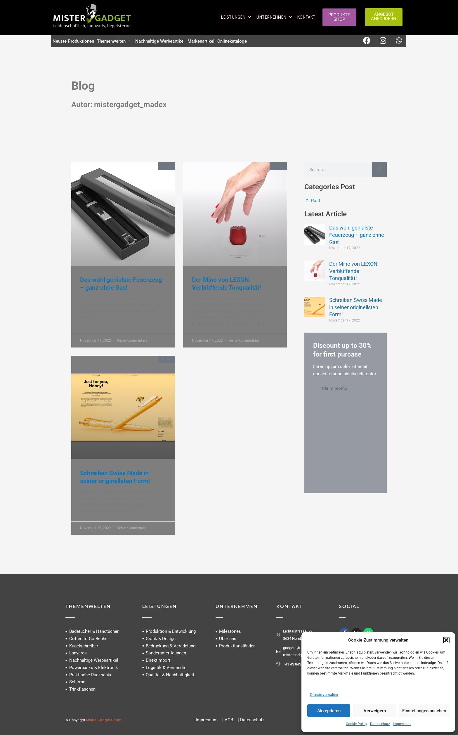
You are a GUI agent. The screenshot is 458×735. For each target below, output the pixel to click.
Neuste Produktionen (73, 41)
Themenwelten (114, 41)
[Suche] (379, 169)
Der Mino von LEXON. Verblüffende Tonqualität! (354, 271)
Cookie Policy (356, 724)
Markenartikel (201, 41)
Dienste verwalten (324, 695)
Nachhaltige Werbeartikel (160, 41)
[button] (446, 640)
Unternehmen (274, 17)
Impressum (402, 724)
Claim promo (334, 388)
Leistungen (236, 17)
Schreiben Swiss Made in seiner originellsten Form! (355, 307)
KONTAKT (289, 606)
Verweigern (375, 710)
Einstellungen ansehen (424, 710)
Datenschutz (380, 724)
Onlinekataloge (232, 41)
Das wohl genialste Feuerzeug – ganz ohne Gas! (356, 235)
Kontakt (306, 17)
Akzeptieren (329, 710)
